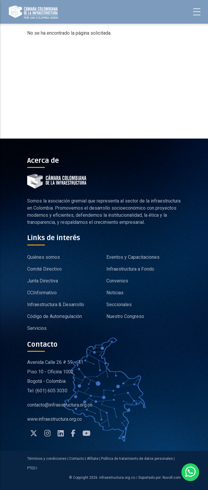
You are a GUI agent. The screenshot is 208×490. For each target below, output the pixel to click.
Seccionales (119, 304)
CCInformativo (42, 292)
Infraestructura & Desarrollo (55, 304)
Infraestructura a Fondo (130, 269)
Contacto (76, 459)
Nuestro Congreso (125, 316)
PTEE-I (32, 468)
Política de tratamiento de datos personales (137, 459)
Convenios (117, 281)
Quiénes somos (43, 257)
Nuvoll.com (171, 477)
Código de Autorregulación (54, 316)
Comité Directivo (44, 269)
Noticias (115, 292)
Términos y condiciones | (47, 459)
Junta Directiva (42, 281)
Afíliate (92, 459)
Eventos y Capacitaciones (133, 257)
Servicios (37, 328)
